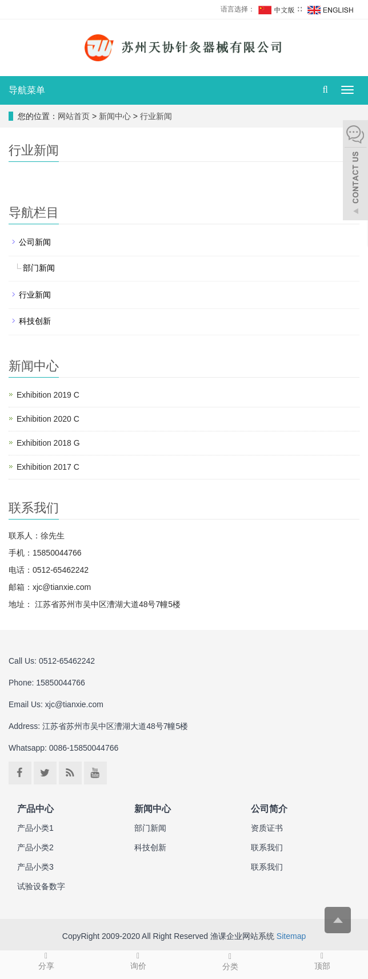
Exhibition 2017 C (48, 466)
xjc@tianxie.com (74, 704)
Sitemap (291, 936)
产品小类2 (35, 847)
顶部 (322, 960)
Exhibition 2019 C (48, 394)
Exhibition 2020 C (48, 418)
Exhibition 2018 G (48, 442)
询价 (138, 960)
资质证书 (267, 828)
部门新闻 (39, 267)
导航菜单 (27, 90)
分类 (230, 961)
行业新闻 (155, 116)
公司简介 (269, 808)
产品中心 (35, 808)
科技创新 (35, 321)
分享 (46, 960)
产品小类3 (35, 866)
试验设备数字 (41, 886)
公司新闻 (35, 242)
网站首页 (74, 116)
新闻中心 (116, 116)
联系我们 (267, 847)
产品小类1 (35, 828)
